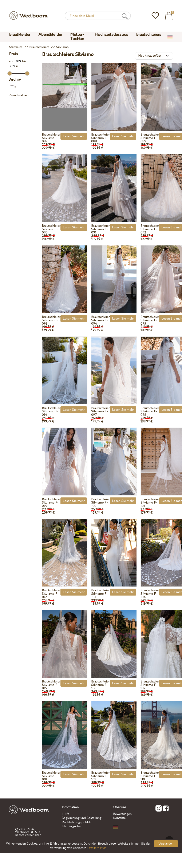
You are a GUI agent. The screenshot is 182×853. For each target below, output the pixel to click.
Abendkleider (50, 35)
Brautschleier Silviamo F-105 (51, 685)
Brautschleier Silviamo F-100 (100, 502)
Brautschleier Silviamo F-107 (150, 685)
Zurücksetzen (18, 95)
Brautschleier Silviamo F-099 (51, 502)
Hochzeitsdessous (111, 35)
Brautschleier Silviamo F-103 (100, 594)
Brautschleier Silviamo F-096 (51, 411)
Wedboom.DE (24, 832)
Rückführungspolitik (76, 822)
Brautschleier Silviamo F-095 (150, 320)
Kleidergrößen (72, 826)
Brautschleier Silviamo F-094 (100, 320)
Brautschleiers (148, 35)
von (15, 61)
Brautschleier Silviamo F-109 (100, 776)
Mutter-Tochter (77, 37)
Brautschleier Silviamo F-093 (51, 320)
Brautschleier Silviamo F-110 (150, 776)
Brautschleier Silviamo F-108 (51, 776)
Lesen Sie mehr (74, 136)
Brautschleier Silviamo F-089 (150, 138)
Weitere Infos (97, 848)
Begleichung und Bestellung (82, 818)
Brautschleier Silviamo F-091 (100, 229)
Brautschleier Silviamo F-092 (150, 229)
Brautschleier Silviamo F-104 (150, 594)
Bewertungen (122, 814)
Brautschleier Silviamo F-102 (51, 594)
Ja (13, 87)
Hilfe (65, 814)
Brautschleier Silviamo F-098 (150, 411)
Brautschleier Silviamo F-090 (51, 229)
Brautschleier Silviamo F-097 (100, 411)
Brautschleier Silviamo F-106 (100, 685)
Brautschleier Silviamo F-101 (150, 502)
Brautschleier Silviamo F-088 (100, 138)
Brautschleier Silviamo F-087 (51, 138)
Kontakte (119, 818)
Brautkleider (19, 35)
